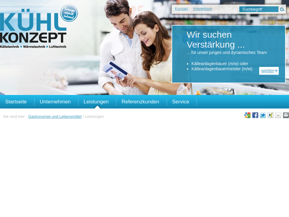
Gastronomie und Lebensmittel (55, 116)
